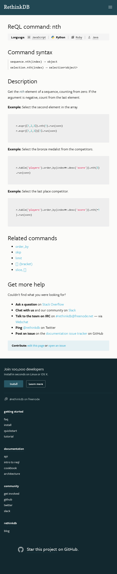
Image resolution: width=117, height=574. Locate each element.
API (6, 456)
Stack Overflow (53, 304)
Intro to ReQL (11, 462)
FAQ (6, 419)
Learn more (36, 384)
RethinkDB (19, 7)
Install (13, 384)
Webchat (22, 321)
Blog (6, 531)
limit (19, 258)
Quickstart (10, 430)
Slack (72, 310)
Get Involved (11, 493)
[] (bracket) (24, 263)
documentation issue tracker (66, 333)
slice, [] (21, 269)
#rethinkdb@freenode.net (74, 316)
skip (18, 252)
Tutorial (8, 436)
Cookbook (10, 468)
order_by (22, 246)
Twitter (8, 505)
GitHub (8, 499)
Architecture (12, 473)
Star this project (42, 549)
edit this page (35, 345)
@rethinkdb (31, 327)
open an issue (57, 345)
